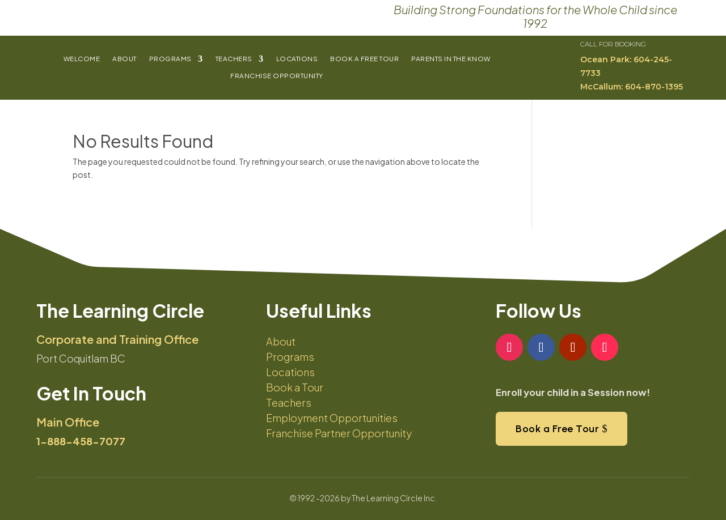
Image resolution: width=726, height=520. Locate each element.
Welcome (82, 59)
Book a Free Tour (364, 59)
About (124, 59)
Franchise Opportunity (276, 76)
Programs (170, 59)
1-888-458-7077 (80, 440)
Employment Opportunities (332, 417)
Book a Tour (294, 387)
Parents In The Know (451, 59)
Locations (297, 59)
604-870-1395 (654, 87)
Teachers (234, 59)
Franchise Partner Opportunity (339, 433)
